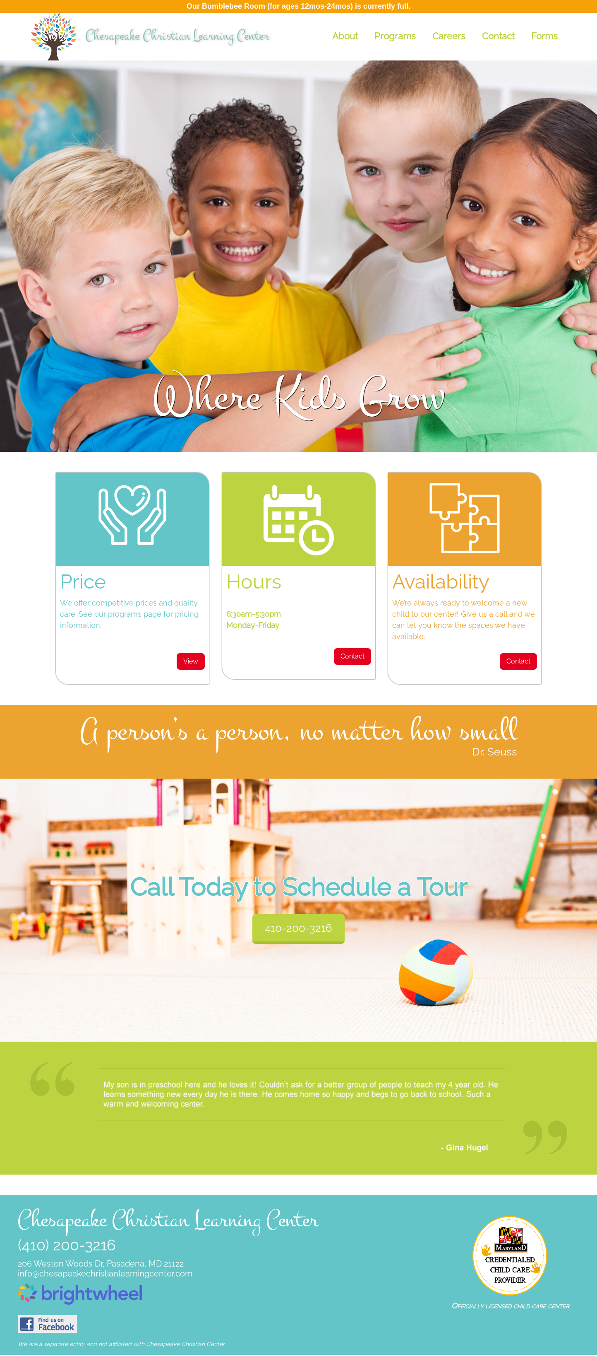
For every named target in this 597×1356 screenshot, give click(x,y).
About (345, 36)
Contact (498, 36)
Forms (544, 36)
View (190, 661)
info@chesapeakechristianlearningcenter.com (105, 1274)
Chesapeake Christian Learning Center (177, 36)
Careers (448, 36)
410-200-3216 (298, 928)
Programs (395, 36)
